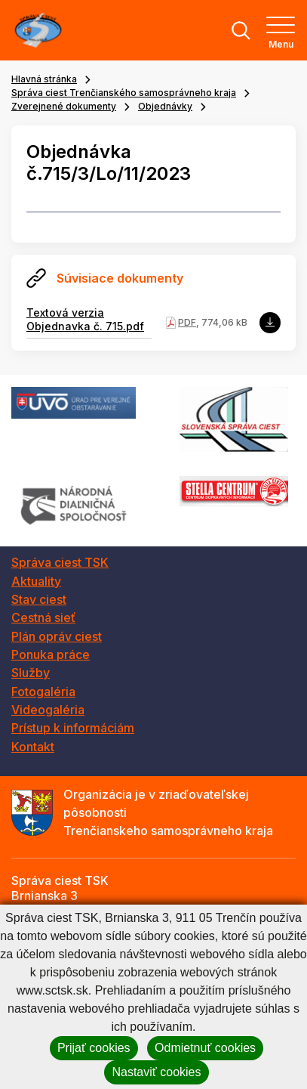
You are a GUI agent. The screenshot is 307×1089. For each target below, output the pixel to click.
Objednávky (165, 106)
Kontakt (32, 746)
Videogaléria (47, 709)
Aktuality (36, 581)
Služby (30, 672)
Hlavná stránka (44, 79)
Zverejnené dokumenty (63, 106)
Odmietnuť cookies (205, 1047)
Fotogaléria (43, 691)
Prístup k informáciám (72, 727)
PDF (187, 322)
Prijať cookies (93, 1047)
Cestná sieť (43, 617)
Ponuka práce (50, 654)
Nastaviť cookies (156, 1072)
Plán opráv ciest (56, 636)
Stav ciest (38, 599)
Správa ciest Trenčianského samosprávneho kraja (123, 92)
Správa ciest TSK (60, 562)
